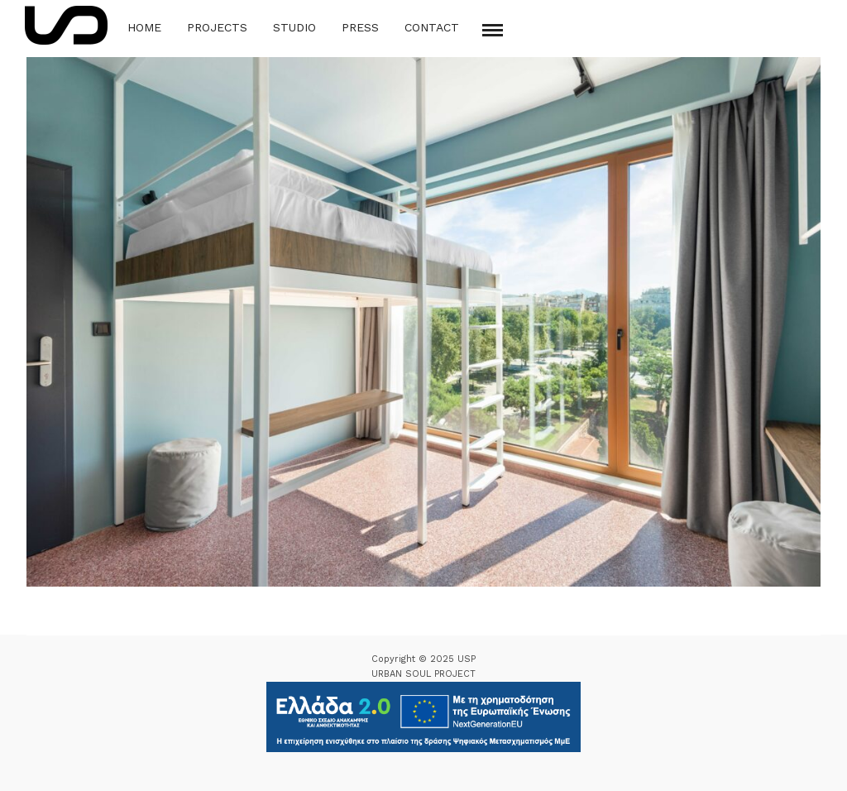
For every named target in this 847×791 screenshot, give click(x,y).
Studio (294, 27)
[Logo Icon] (66, 25)
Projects (217, 27)
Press (360, 27)
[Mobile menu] (492, 30)
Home (144, 27)
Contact (431, 27)
